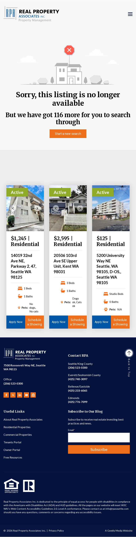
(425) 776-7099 (77, 399)
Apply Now (15, 322)
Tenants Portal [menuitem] (12, 442)
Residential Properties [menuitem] (17, 427)
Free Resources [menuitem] (13, 457)
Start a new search (68, 134)
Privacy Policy (56, 530)
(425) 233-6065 (79, 388)
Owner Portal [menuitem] (12, 449)
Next (37, 208)
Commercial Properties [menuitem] (18, 434)
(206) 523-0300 (13, 381)
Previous (13, 208)
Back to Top (129, 363)
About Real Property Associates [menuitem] (23, 419)
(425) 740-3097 (84, 376)
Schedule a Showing (34, 322)
